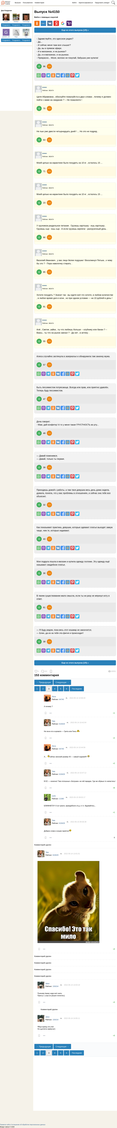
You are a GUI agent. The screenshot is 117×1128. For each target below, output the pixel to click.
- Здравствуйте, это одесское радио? (55, 39)
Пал (26, 33)
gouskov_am (6, 33)
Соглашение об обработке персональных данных (28, 1124)
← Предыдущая (44, 682)
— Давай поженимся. (47, 456)
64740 (61, 699)
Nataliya (16, 18)
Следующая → (62, 682)
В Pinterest (72, 75)
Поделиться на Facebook (63, 75)
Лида (16, 33)
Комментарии (39, 3)
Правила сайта (5, 1124)
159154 (55, 986)
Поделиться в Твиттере (77, 75)
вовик (44, 87)
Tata (53, 721)
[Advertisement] (16, 78)
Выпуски (18, 3)
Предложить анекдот (102, 3)
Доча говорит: (43, 421)
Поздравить (6, 25)
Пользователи (28, 3)
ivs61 (54, 796)
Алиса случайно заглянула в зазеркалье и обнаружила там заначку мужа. (73, 356)
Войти (74, 3)
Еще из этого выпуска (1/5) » (75, 30)
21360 (61, 799)
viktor (47, 983)
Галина (6, 18)
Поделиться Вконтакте (58, 75)
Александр (26, 18)
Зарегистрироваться (86, 3)
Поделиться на (67, 75)
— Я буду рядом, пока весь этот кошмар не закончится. (64, 630)
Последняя (77, 689)
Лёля (54, 697)
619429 (62, 724)
